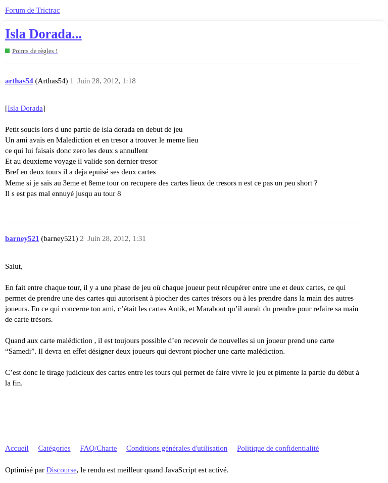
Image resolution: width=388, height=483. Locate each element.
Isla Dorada (25, 108)
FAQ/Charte (98, 448)
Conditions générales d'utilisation (176, 448)
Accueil (17, 448)
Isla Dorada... (43, 34)
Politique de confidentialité (278, 448)
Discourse (61, 470)
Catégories (54, 448)
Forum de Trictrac (32, 10)
